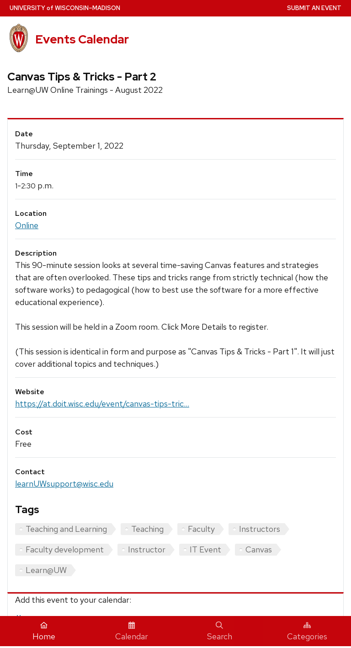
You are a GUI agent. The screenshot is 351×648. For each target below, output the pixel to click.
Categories (307, 631)
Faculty (201, 529)
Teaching (147, 529)
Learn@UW (46, 570)
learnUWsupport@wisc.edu (64, 483)
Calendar (131, 631)
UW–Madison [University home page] (65, 8)
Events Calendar (82, 39)
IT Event (205, 549)
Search (219, 631)
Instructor (146, 549)
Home (43, 631)
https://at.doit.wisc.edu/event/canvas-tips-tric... (102, 403)
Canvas (258, 549)
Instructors (259, 529)
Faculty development (65, 549)
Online (26, 225)
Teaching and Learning (66, 529)
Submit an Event (314, 8)
